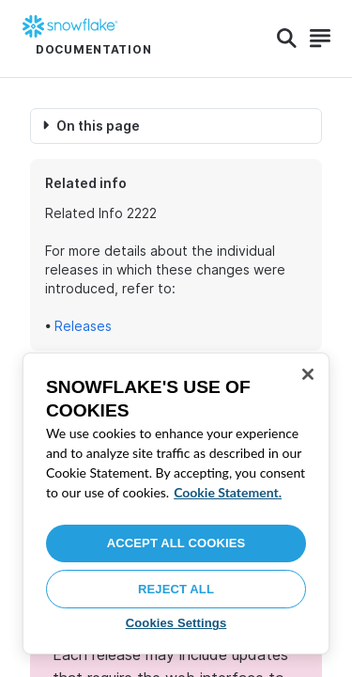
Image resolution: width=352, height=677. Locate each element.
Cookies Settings (176, 623)
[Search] (287, 38)
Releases (83, 326)
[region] (176, 503)
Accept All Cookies (176, 543)
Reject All (176, 589)
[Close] (308, 374)
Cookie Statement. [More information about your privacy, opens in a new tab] (228, 492)
